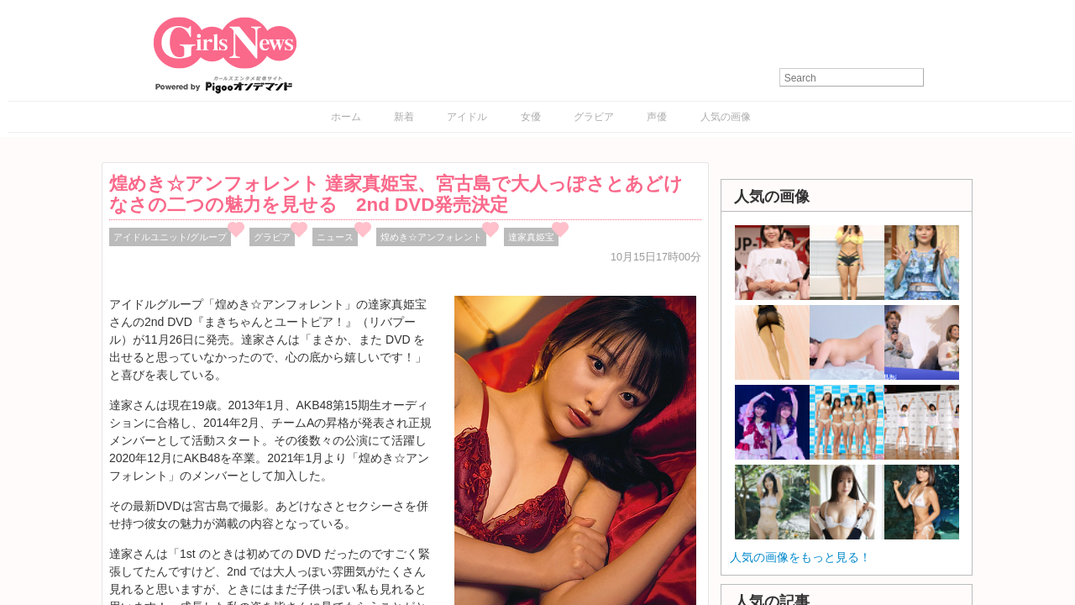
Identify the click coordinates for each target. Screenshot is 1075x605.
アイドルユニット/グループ (170, 237)
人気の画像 (725, 117)
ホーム (346, 117)
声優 (657, 117)
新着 (404, 117)
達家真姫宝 (531, 237)
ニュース (335, 237)
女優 (531, 117)
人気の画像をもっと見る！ (800, 557)
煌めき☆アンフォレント (431, 237)
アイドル (467, 117)
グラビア (594, 117)
